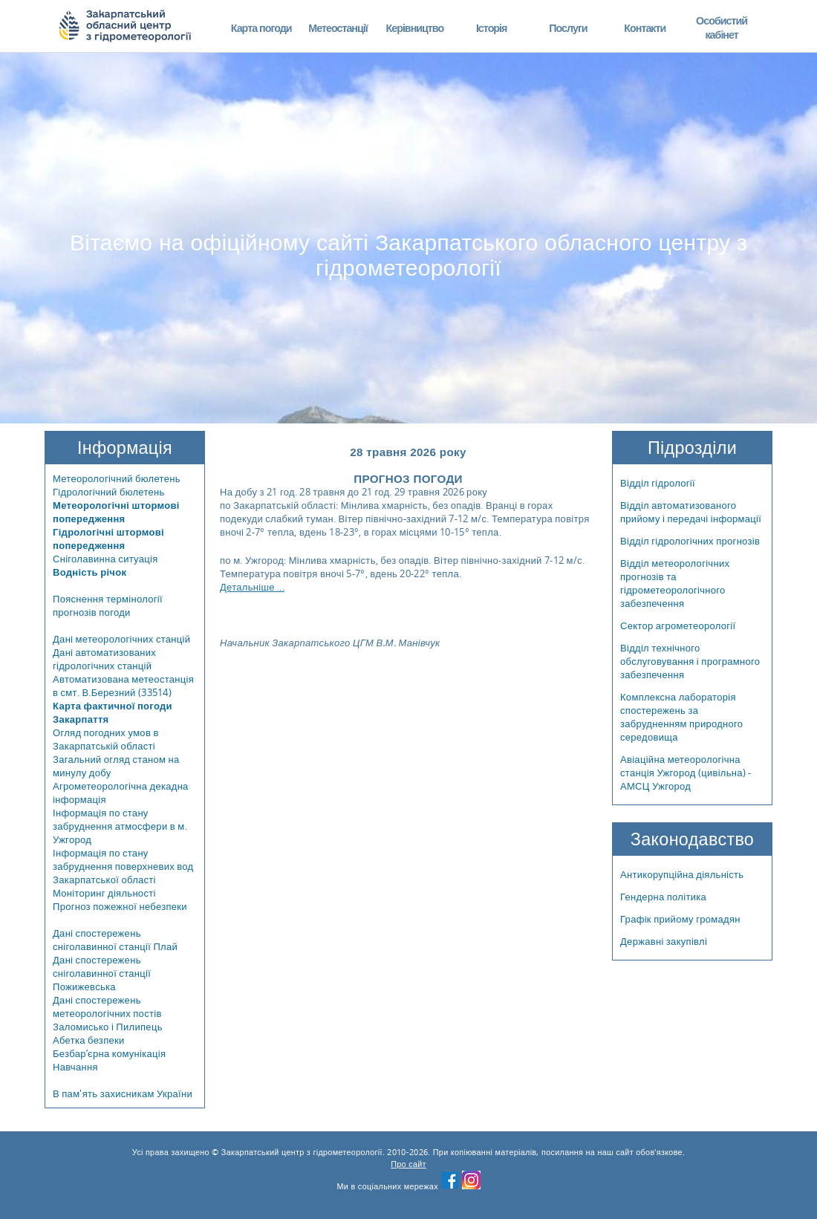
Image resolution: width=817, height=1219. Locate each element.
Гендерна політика (663, 896)
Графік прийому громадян (680, 919)
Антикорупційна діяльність (681, 874)
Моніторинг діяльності (104, 893)
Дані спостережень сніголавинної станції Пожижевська (102, 973)
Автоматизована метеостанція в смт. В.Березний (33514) (123, 685)
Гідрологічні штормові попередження (108, 538)
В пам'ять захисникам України (122, 1093)
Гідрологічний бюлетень (109, 491)
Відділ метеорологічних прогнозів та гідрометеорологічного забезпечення (674, 583)
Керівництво (414, 28)
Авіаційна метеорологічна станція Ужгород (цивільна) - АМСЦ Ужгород (686, 772)
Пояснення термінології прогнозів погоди (108, 605)
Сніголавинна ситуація (105, 558)
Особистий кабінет (721, 27)
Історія (491, 28)
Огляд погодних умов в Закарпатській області (106, 739)
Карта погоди (261, 28)
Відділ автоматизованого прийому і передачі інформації (690, 511)
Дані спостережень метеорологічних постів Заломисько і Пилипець (108, 1013)
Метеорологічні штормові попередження (116, 511)
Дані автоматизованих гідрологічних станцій (104, 659)
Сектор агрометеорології (677, 625)
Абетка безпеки (89, 1040)
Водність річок (89, 572)
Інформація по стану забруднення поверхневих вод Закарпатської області (123, 866)
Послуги (568, 28)
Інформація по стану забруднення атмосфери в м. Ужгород (120, 826)
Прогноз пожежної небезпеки (120, 906)
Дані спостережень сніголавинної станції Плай (115, 939)
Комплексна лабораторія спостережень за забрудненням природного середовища (681, 717)
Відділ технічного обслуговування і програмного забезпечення (690, 661)
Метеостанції (338, 28)
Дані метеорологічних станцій (121, 639)
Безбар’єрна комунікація (109, 1053)
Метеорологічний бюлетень (116, 478)
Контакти (644, 28)
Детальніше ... (252, 587)
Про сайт (408, 1164)
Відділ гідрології (657, 483)
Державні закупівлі (663, 941)
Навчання (75, 1066)
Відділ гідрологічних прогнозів (690, 540)
